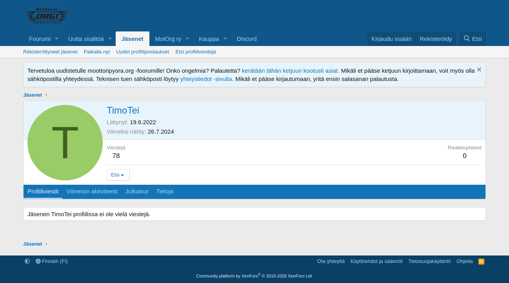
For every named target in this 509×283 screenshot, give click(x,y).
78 (116, 156)
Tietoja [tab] (164, 191)
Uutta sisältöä (86, 38)
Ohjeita (464, 261)
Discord (247, 38)
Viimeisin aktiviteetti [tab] (92, 191)
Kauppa (209, 38)
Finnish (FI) (52, 261)
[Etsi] (472, 38)
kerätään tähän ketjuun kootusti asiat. (291, 70)
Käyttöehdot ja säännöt (377, 261)
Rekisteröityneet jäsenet (50, 52)
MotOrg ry (168, 38)
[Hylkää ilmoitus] (478, 70)
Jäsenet (133, 38)
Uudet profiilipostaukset (142, 52)
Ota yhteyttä (331, 261)
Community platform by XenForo (254, 276)
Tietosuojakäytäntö (429, 261)
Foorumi (40, 38)
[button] (56, 38)
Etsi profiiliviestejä (195, 52)
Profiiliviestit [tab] (42, 191)
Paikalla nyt (97, 52)
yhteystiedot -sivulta (206, 78)
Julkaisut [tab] (136, 191)
